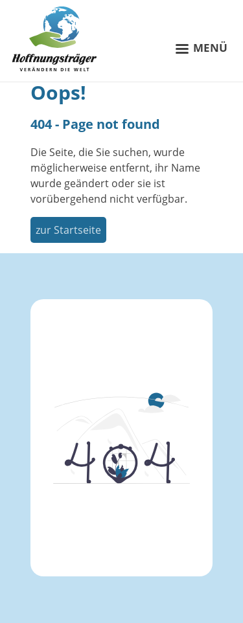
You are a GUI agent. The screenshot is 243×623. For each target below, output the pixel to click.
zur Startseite (68, 230)
